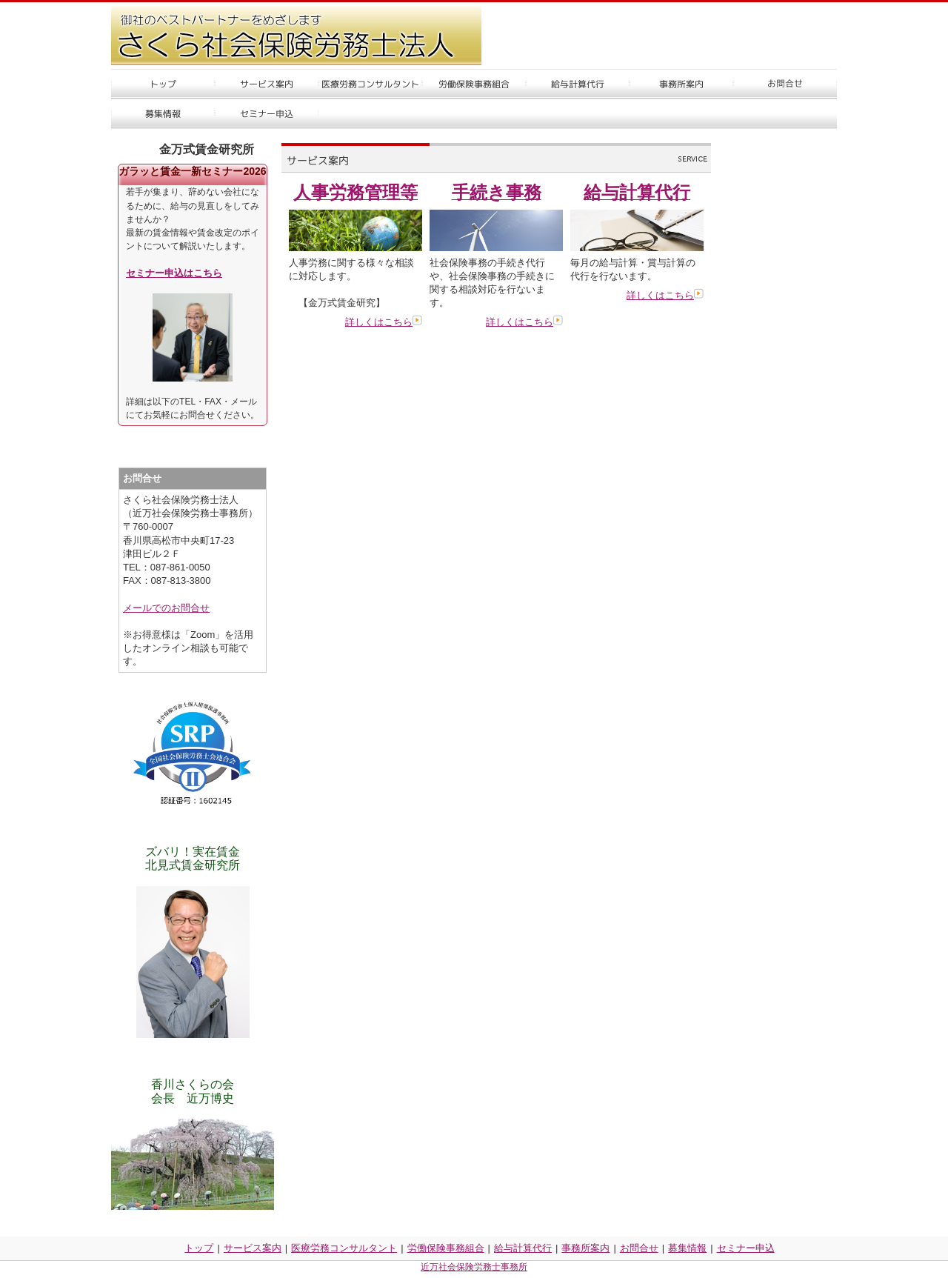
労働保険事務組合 (445, 1248)
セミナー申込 (746, 1248)
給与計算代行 (523, 1248)
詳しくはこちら (383, 321)
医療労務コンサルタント (344, 1248)
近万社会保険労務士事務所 (474, 1267)
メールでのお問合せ (166, 607)
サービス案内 (252, 1248)
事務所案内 (585, 1248)
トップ (198, 1248)
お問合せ (639, 1248)
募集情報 (687, 1248)
